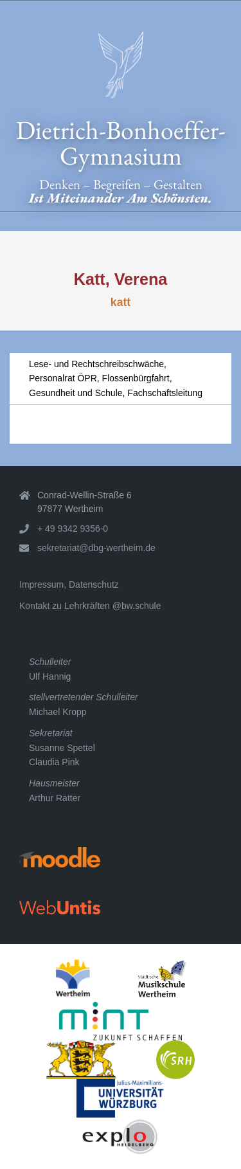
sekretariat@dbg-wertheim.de (96, 548)
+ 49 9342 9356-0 (72, 528)
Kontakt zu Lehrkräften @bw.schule (90, 606)
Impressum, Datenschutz (69, 584)
